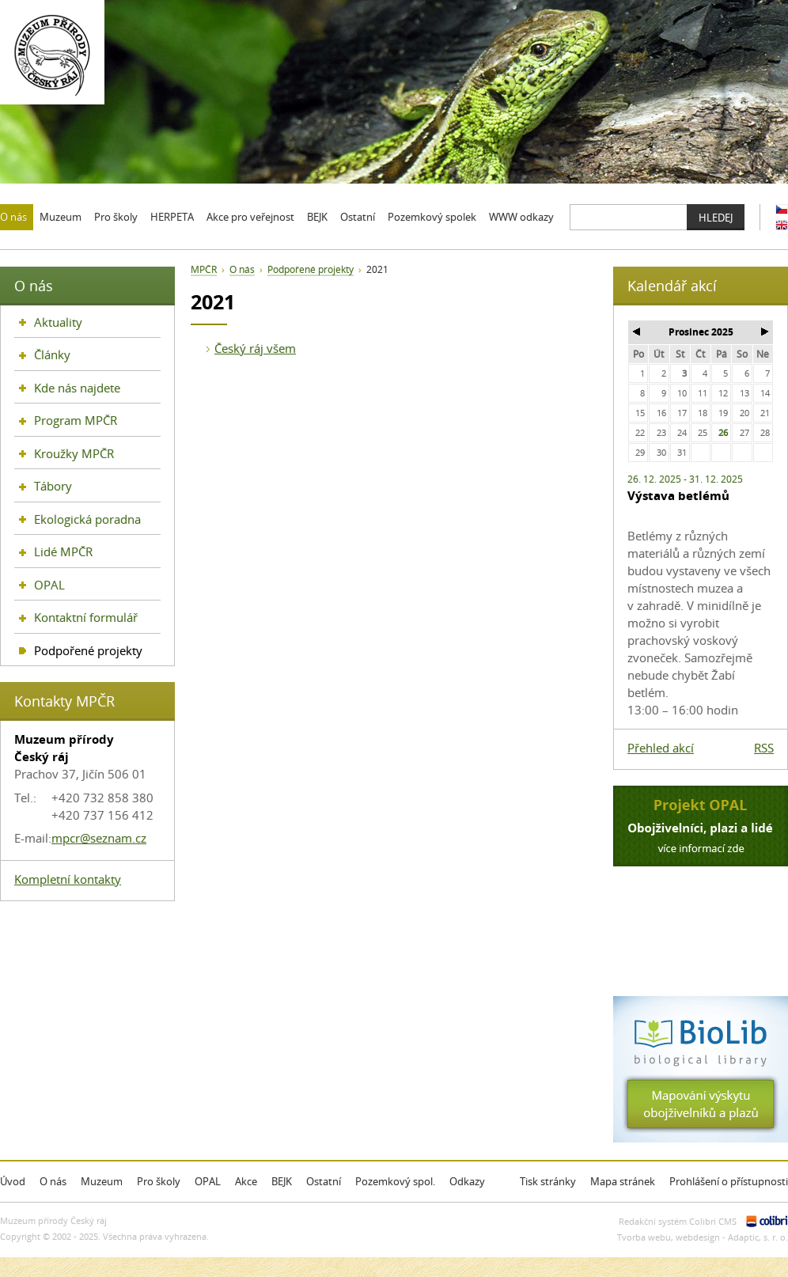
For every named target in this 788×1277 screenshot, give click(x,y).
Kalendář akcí (672, 285)
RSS (764, 748)
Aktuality (58, 322)
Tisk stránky (548, 1181)
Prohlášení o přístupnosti (728, 1181)
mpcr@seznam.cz (98, 838)
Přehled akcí (660, 748)
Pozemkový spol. (395, 1181)
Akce (246, 1181)
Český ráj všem (255, 348)
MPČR (204, 269)
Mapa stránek (622, 1181)
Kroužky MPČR (74, 453)
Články (52, 354)
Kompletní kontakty (67, 879)
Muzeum (102, 1181)
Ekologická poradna (87, 519)
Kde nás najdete (77, 388)
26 (723, 432)
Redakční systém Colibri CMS (678, 1221)
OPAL (49, 585)
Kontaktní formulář (86, 617)
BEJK (281, 1181)
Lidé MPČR (63, 551)
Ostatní (323, 1181)
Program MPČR (75, 420)
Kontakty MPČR (64, 701)
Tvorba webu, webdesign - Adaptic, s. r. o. (702, 1237)
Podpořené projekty (310, 269)
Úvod (12, 1181)
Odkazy (467, 1181)
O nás (242, 269)
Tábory (53, 486)
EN (781, 225)
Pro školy (158, 1181)
